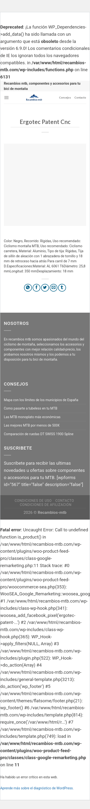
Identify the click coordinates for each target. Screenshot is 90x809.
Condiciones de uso (33, 501)
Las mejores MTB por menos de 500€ (32, 425)
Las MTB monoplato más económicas (32, 417)
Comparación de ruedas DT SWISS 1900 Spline (38, 434)
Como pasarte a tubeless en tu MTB (30, 408)
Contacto (80, 97)
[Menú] (6, 97)
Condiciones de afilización (46, 505)
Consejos (65, 97)
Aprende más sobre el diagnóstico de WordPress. (37, 788)
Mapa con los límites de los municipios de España (41, 400)
